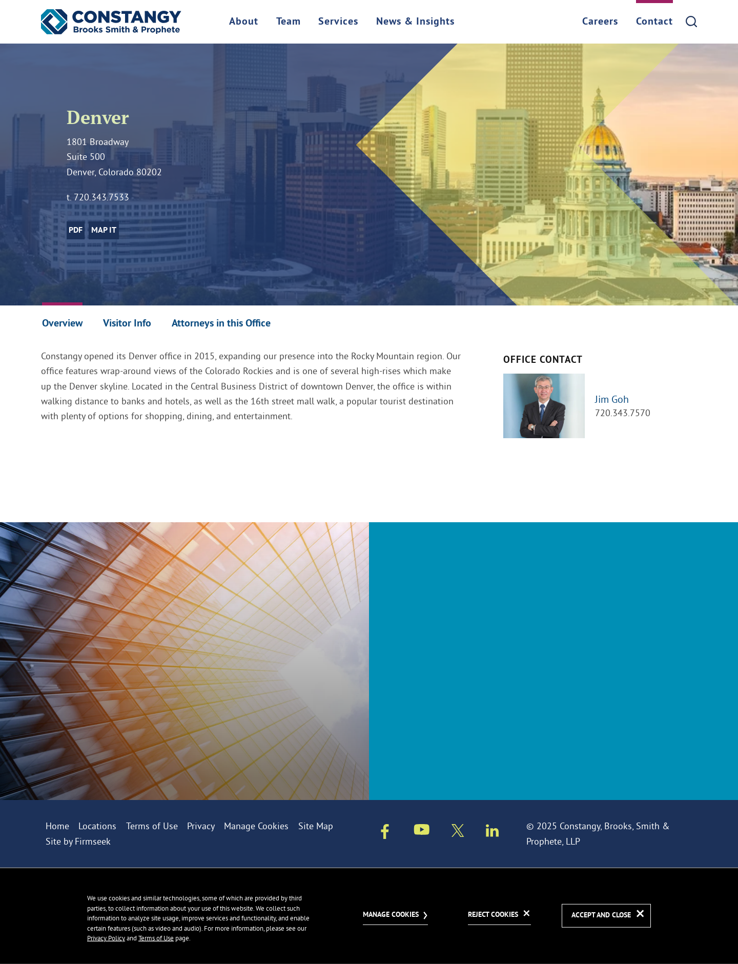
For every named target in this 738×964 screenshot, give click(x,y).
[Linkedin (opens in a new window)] (492, 832)
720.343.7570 (622, 413)
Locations (97, 826)
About (243, 22)
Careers (600, 22)
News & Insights (415, 22)
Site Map (315, 826)
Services (338, 22)
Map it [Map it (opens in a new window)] (103, 230)
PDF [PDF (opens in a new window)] (76, 230)
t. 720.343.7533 (98, 197)
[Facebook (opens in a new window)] (385, 833)
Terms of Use (152, 826)
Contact (654, 22)
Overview (62, 324)
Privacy (201, 826)
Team (288, 22)
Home (57, 826)
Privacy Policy (106, 938)
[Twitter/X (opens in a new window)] (458, 832)
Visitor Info (127, 324)
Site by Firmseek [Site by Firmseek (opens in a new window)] (78, 841)
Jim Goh (612, 399)
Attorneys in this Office (221, 324)
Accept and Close (601, 915)
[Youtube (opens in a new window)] (422, 831)
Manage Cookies (256, 826)
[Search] (691, 21)
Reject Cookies (493, 915)
